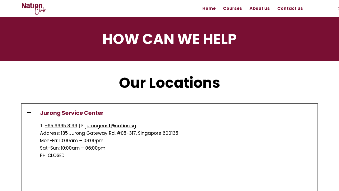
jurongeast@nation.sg (111, 126)
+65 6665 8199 (61, 126)
